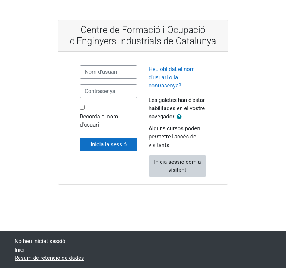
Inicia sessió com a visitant (177, 166)
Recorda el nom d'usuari (99, 120)
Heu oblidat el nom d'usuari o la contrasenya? (172, 77)
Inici (20, 249)
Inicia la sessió (108, 144)
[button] (180, 116)
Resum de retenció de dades (49, 258)
